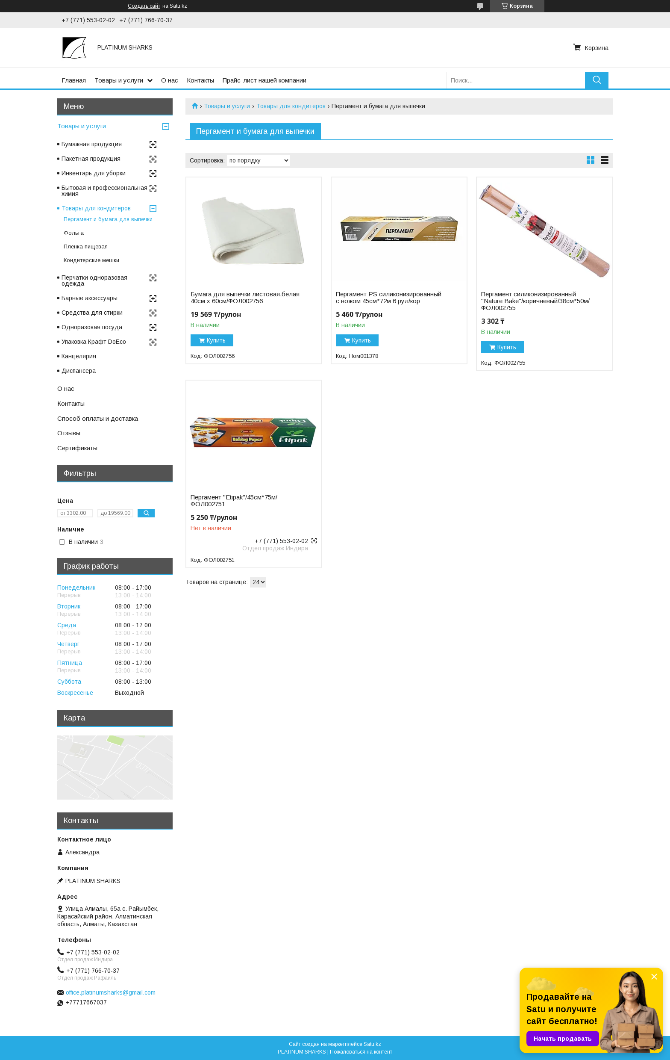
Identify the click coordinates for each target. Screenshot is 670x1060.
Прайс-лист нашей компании (264, 80)
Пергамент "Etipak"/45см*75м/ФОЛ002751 (234, 501)
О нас (169, 80)
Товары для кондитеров (291, 106)
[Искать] (596, 80)
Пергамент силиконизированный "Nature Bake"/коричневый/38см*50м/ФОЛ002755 (535, 301)
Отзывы (68, 433)
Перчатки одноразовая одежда (94, 280)
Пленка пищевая (86, 246)
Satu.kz (372, 1044)
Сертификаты (77, 448)
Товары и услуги (118, 80)
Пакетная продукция (91, 158)
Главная (74, 80)
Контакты (200, 80)
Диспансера (79, 370)
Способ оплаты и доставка (97, 418)
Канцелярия (79, 356)
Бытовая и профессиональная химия (104, 190)
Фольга (74, 233)
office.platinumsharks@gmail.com (111, 992)
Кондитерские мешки (91, 260)
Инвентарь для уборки (94, 173)
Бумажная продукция (92, 144)
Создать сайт (144, 6)
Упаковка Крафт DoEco (94, 341)
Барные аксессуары (90, 298)
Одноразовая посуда (92, 327)
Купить (216, 340)
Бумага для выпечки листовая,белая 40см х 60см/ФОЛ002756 (245, 297)
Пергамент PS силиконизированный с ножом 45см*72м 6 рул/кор (388, 297)
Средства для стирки (92, 312)
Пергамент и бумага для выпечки (108, 219)
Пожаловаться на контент (361, 1052)
